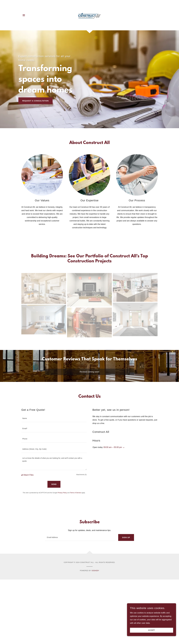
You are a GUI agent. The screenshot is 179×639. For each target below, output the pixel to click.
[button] (23, 15)
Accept (151, 630)
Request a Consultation (35, 101)
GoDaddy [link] (95, 570)
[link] (89, 15)
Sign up (126, 537)
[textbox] (54, 418)
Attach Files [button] (28, 475)
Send (54, 484)
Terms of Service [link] (75, 493)
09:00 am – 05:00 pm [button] (112, 447)
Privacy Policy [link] (62, 493)
